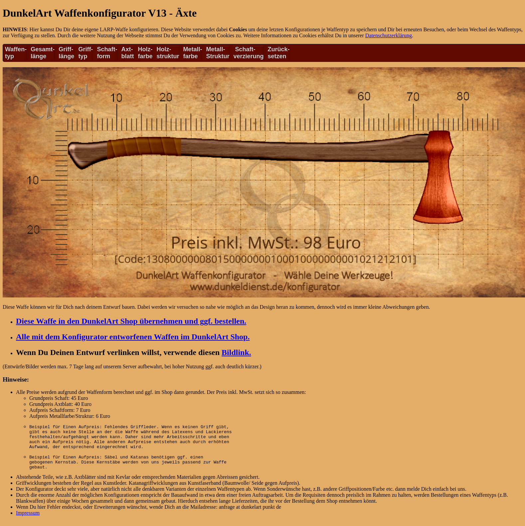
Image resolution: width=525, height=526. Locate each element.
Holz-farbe (145, 53)
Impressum (28, 519)
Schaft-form (107, 53)
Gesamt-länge (43, 53)
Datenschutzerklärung (388, 35)
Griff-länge (66, 53)
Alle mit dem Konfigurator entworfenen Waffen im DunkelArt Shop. (133, 336)
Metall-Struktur (217, 53)
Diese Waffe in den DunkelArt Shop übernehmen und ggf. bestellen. (131, 321)
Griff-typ (85, 53)
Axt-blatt (127, 53)
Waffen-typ (16, 53)
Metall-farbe (192, 53)
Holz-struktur (167, 53)
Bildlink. (236, 352)
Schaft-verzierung (248, 53)
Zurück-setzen (278, 53)
